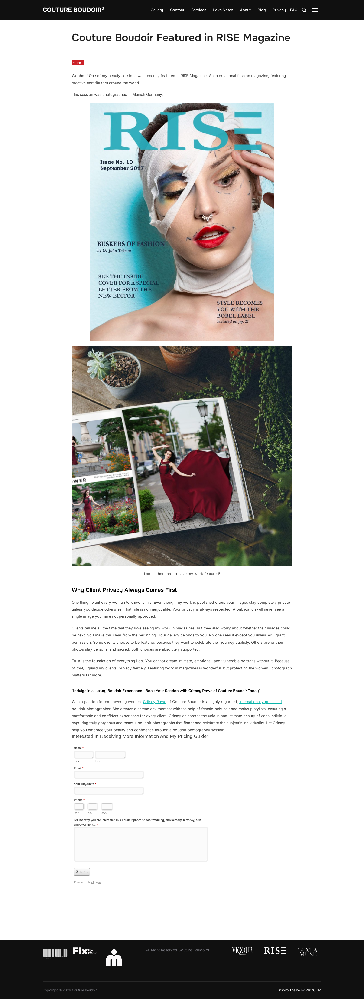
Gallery (157, 9)
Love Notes (223, 9)
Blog (262, 9)
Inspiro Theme (289, 990)
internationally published (260, 701)
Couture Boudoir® (74, 10)
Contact (177, 9)
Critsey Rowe (154, 701)
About (245, 9)
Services (198, 9)
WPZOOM (313, 990)
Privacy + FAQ (285, 9)
